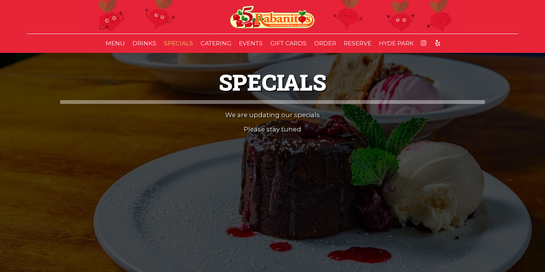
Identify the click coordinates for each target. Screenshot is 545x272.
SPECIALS (178, 43)
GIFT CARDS (288, 43)
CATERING (216, 43)
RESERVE (357, 43)
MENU (115, 43)
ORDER (325, 43)
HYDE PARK (396, 43)
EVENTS (251, 43)
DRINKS (144, 43)
